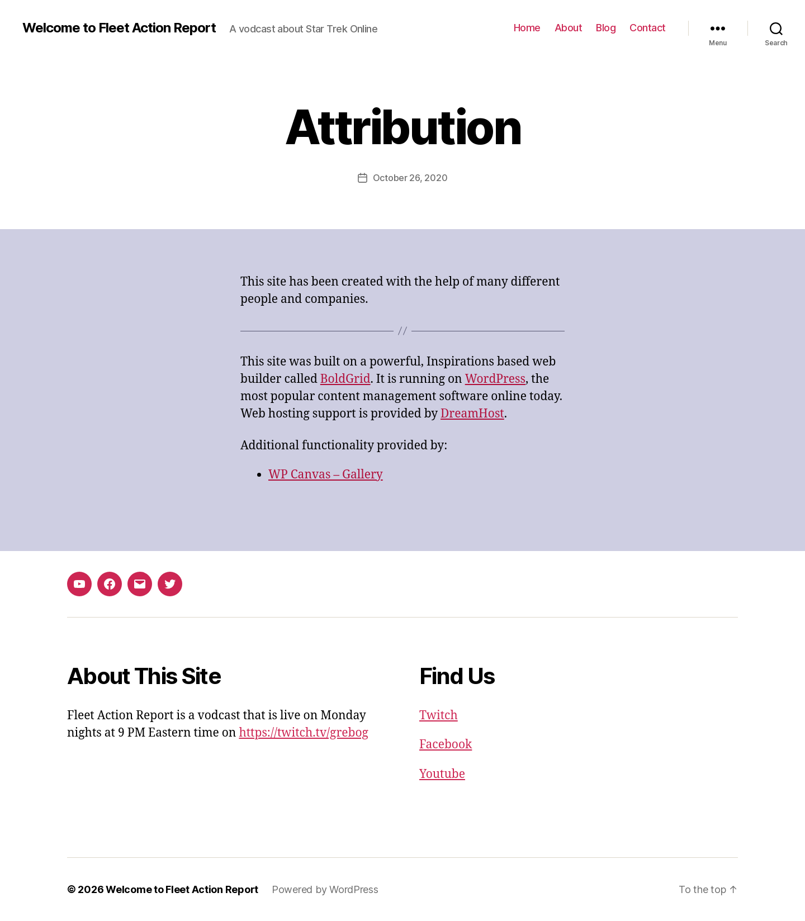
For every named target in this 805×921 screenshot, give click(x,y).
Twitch (438, 715)
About (569, 28)
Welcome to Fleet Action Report (119, 28)
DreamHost (472, 413)
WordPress (495, 379)
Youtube (442, 774)
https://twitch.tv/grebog (303, 732)
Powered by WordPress (325, 889)
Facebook (445, 744)
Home (527, 28)
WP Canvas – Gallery (325, 474)
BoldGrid (345, 379)
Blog (605, 28)
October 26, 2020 (410, 177)
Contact (647, 28)
